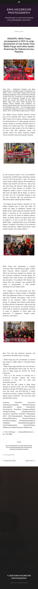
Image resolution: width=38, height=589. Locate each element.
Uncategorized (10, 455)
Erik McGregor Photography (19, 11)
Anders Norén (22, 582)
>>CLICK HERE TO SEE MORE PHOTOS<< (19, 82)
